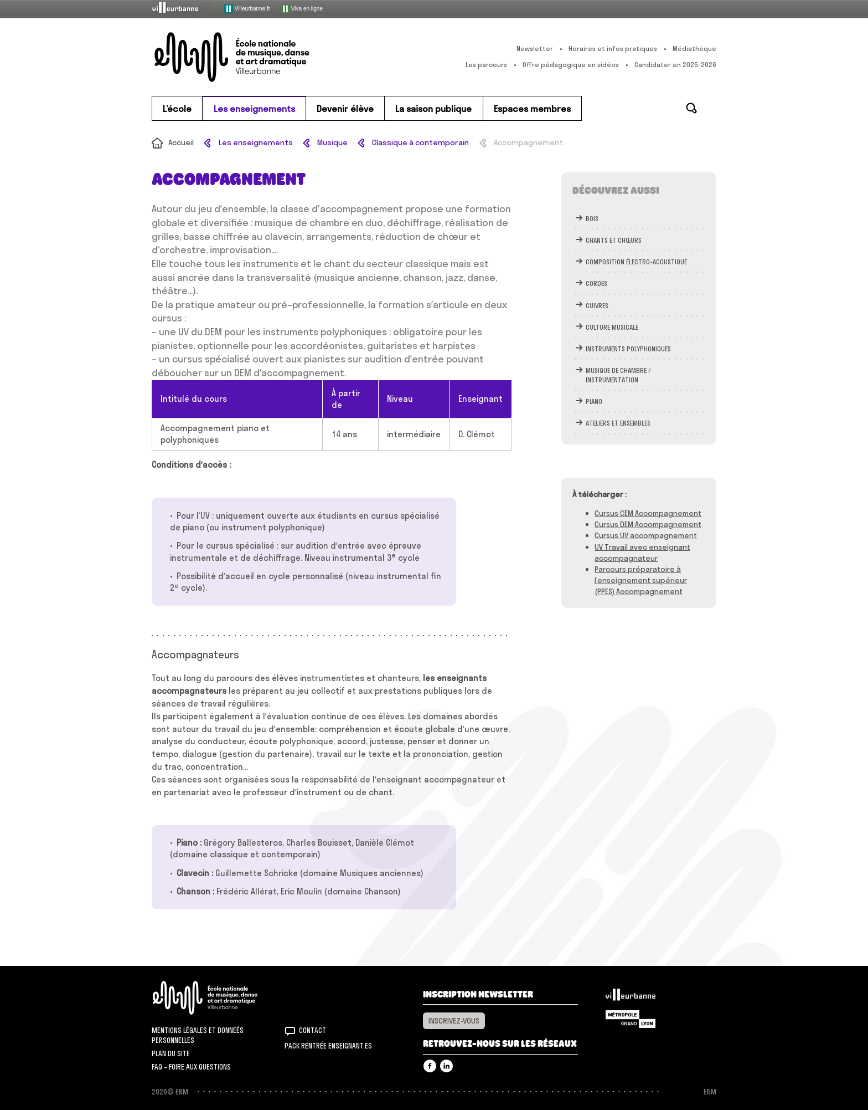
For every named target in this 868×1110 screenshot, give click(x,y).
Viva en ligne (302, 8)
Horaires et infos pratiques (613, 48)
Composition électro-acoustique (636, 262)
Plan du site (171, 1053)
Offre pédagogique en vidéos (571, 64)
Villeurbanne (630, 997)
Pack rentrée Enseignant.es (328, 1045)
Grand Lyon (630, 1019)
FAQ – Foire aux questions (191, 1066)
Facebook (430, 1066)
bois (592, 218)
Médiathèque (694, 48)
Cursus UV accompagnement (646, 535)
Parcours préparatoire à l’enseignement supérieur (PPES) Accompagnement (641, 580)
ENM (219, 998)
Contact (312, 1030)
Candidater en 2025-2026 (675, 64)
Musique (332, 142)
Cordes (596, 283)
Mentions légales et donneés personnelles (198, 1035)
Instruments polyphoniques (628, 349)
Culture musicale (612, 327)
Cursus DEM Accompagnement (648, 524)
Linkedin (446, 1066)
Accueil (181, 142)
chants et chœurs (614, 240)
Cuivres (597, 305)
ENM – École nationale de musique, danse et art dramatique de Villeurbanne (254, 57)
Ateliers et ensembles (618, 423)
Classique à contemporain (420, 142)
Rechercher (691, 108)
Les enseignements (256, 142)
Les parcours (486, 64)
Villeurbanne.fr (247, 8)
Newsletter (534, 48)
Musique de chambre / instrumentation (618, 375)
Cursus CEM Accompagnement (648, 513)
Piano (594, 401)
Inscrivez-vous (453, 1021)
